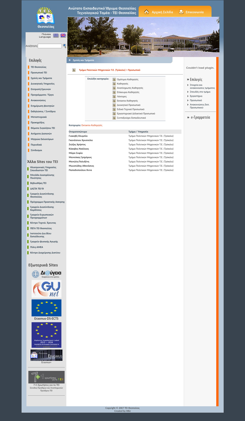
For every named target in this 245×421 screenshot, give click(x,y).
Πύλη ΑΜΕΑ (36, 247)
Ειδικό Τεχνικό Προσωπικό (130, 109)
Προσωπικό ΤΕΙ (39, 72)
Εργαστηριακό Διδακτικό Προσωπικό (136, 113)
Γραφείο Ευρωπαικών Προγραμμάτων (42, 216)
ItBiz (128, 410)
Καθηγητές (122, 83)
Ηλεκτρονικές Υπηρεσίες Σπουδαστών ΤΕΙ (43, 169)
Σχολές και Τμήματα (41, 78)
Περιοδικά (36, 144)
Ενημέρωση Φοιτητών (42, 105)
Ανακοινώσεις (38, 100)
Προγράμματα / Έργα (42, 94)
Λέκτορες (122, 96)
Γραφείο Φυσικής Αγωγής (44, 241)
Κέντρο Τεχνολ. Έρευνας (43, 222)
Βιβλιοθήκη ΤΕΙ (38, 183)
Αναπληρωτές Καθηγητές (130, 87)
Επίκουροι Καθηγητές (128, 92)
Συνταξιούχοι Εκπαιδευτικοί (131, 117)
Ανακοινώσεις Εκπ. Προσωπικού (199, 106)
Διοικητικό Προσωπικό (128, 104)
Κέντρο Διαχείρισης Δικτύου (45, 252)
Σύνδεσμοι (36, 150)
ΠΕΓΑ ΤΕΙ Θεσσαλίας (41, 228)
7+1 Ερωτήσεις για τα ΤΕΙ (46, 386)
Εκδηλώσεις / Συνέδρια (43, 111)
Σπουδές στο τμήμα (200, 91)
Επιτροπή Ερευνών (41, 89)
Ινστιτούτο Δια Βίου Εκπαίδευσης (40, 235)
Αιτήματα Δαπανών (41, 133)
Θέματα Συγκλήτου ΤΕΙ (43, 128)
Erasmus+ (46, 361)
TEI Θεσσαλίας (38, 67)
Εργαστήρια (196, 96)
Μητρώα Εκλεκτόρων (42, 139)
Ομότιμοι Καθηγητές (127, 79)
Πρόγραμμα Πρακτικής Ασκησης (47, 201)
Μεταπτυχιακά (39, 116)
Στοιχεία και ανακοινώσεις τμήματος (202, 86)
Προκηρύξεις (38, 122)
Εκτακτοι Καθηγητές (127, 100)
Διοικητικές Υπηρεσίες (43, 83)
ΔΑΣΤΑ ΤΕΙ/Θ (37, 188)
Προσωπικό (196, 100)
